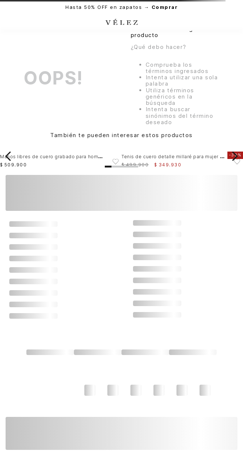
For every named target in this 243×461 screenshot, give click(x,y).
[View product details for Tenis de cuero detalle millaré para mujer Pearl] (182, 156)
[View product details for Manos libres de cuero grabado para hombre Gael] (61, 156)
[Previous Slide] (8, 156)
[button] (108, 167)
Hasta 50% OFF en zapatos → (121, 7)
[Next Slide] (235, 156)
